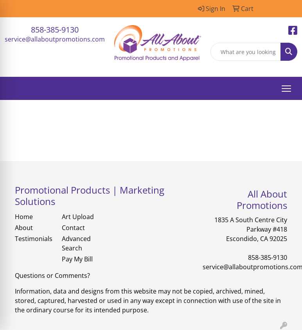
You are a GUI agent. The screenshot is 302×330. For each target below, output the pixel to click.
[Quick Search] (245, 52)
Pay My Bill (77, 259)
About (24, 227)
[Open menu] (286, 88)
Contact (73, 227)
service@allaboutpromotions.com (55, 39)
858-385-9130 (55, 29)
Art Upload (78, 216)
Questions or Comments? (52, 275)
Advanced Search (76, 243)
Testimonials (33, 238)
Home (24, 216)
